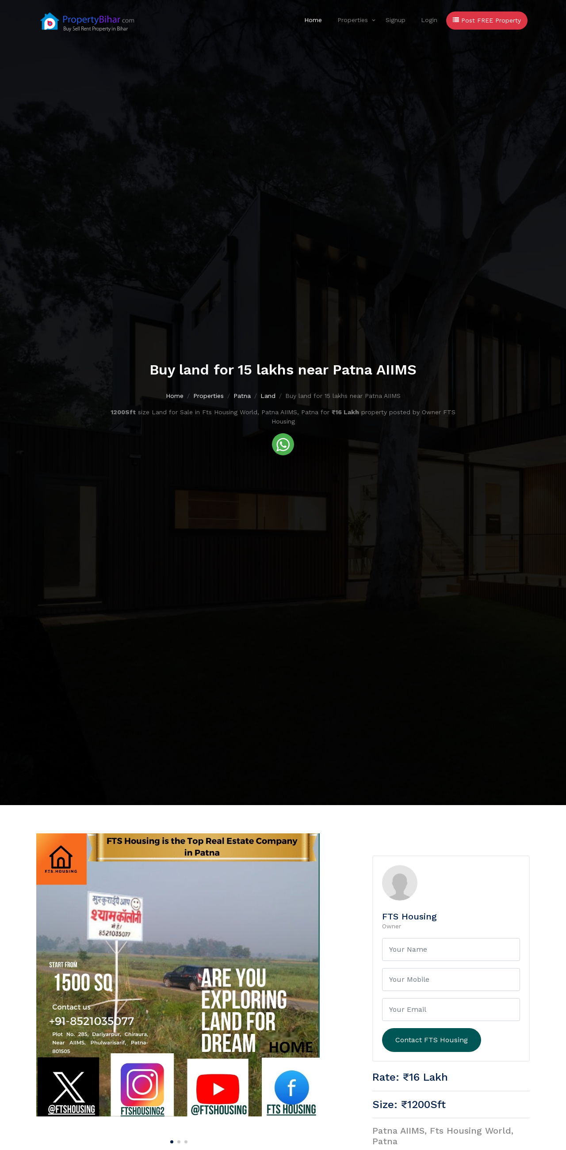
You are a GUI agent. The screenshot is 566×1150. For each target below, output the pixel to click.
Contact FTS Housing (431, 1040)
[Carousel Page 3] (184, 1140)
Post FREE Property (487, 20)
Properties (352, 19)
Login (429, 19)
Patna (242, 396)
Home (313, 19)
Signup (395, 19)
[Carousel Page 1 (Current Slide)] (170, 1140)
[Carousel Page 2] (177, 1140)
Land (267, 396)
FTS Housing (409, 916)
